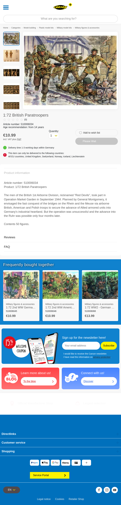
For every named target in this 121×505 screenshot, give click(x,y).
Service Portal (49, 475)
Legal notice (44, 499)
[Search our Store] (60, 19)
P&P (19, 139)
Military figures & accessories (87, 28)
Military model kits (64, 28)
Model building (30, 28)
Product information (17, 172)
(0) (15, 119)
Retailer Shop (76, 499)
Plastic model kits (46, 28)
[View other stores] (70, 4)
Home (5, 28)
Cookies (59, 499)
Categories (15, 28)
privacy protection (102, 357)
